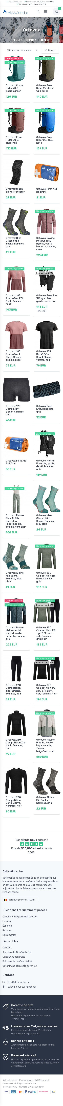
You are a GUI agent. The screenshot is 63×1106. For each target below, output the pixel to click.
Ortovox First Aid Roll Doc (16, 462)
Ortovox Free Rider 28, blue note (44, 140)
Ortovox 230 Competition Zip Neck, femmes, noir (15, 744)
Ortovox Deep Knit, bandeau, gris (44, 409)
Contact (7, 947)
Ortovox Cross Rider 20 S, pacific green (14, 88)
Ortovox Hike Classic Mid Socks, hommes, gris (15, 242)
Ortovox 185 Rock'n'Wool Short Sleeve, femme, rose (14, 355)
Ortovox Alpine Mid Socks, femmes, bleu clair (15, 577)
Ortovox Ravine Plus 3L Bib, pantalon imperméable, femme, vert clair (16, 521)
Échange (7, 925)
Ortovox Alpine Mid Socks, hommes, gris (45, 800)
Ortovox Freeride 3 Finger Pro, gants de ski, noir (46, 298)
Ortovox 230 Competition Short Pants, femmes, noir (13, 689)
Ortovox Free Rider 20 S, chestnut (14, 140)
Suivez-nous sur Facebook (19, 986)
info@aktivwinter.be (16, 982)
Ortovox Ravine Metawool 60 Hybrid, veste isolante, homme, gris (16, 633)
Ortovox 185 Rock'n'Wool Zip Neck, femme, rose (15, 299)
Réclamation (9, 935)
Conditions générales (14, 956)
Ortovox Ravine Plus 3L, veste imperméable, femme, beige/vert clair (45, 745)
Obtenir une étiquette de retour (20, 966)
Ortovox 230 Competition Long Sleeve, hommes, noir (14, 801)
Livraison (7, 921)
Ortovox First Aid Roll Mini (46, 190)
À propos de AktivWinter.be (17, 952)
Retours (7, 930)
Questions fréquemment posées (20, 916)
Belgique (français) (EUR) (19, 899)
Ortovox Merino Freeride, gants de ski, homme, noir (45, 465)
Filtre (49, 50)
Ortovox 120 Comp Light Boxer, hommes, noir (15, 410)
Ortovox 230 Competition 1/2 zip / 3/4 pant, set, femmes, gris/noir (45, 633)
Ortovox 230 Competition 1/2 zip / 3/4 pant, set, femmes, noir (46, 689)
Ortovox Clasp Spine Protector (15, 190)
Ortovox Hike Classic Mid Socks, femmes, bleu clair (45, 519)
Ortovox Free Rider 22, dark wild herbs (44, 88)
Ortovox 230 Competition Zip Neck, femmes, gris (45, 577)
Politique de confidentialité (17, 961)
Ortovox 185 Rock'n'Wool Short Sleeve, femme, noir (44, 355)
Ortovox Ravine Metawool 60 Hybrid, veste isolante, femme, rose (46, 244)
